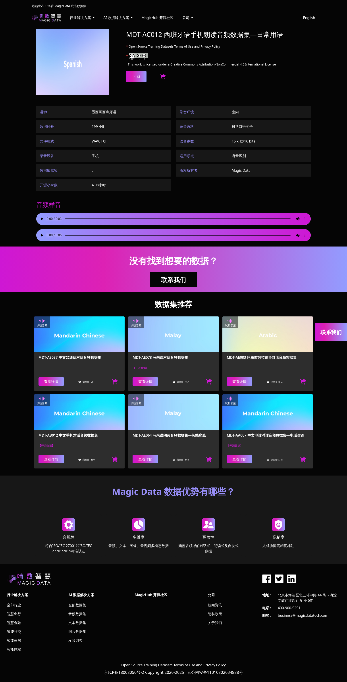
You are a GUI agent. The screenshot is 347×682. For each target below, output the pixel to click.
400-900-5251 (289, 607)
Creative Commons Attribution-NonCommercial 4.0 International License (223, 64)
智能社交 (14, 631)
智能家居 (14, 640)
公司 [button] (186, 17)
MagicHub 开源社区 (157, 17)
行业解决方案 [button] (81, 17)
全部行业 (14, 605)
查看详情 (51, 381)
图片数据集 (77, 631)
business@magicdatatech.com (303, 615)
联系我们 (173, 279)
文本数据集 (77, 622)
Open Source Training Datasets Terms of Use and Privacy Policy (174, 46)
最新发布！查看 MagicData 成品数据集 (59, 6)
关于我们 (215, 622)
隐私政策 (215, 613)
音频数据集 (77, 613)
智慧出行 (14, 613)
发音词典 (75, 640)
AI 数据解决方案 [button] (116, 17)
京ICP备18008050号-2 (124, 672)
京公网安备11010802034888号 (215, 672)
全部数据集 (77, 605)
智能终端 (14, 649)
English (309, 17)
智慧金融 (14, 622)
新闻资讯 (215, 605)
